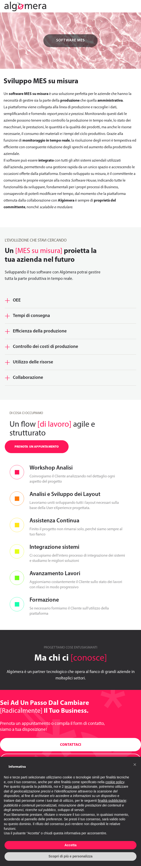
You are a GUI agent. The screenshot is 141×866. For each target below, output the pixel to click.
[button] (135, 764)
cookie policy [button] (114, 782)
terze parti (72, 786)
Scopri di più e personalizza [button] (70, 856)
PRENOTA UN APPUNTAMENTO (37, 446)
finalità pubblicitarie (112, 800)
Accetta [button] (71, 845)
